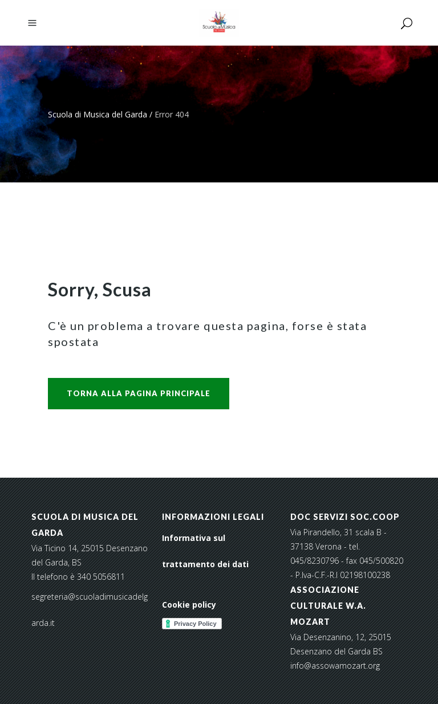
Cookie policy (189, 604)
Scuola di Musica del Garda (97, 114)
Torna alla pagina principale (138, 393)
